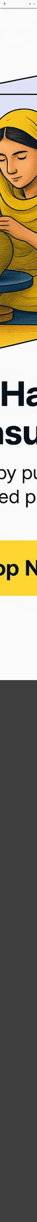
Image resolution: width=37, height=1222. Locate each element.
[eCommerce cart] (30, 4)
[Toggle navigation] (34, 4)
